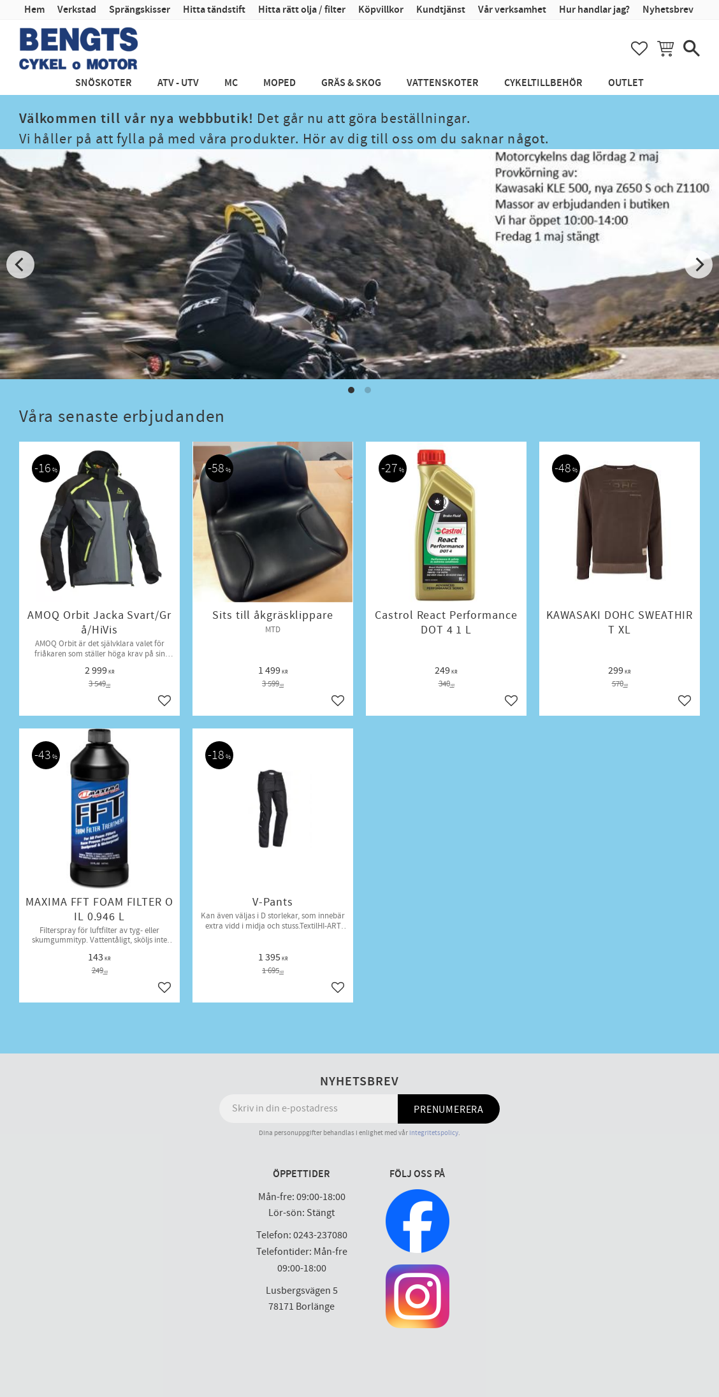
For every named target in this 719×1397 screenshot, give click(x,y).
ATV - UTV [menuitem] (178, 83)
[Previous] (20, 264)
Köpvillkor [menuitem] (380, 10)
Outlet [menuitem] (626, 83)
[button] (639, 48)
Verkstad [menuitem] (76, 10)
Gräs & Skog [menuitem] (351, 83)
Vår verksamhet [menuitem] (512, 10)
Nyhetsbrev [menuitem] (668, 10)
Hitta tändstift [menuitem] (214, 10)
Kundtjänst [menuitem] (440, 10)
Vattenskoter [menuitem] (443, 83)
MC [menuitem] (231, 83)
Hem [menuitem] (34, 10)
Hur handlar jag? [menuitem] (594, 10)
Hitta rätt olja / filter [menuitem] (301, 10)
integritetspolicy (433, 1133)
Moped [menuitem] (279, 83)
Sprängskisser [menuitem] (139, 10)
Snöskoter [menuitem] (103, 83)
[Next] (699, 264)
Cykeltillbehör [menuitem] (543, 83)
